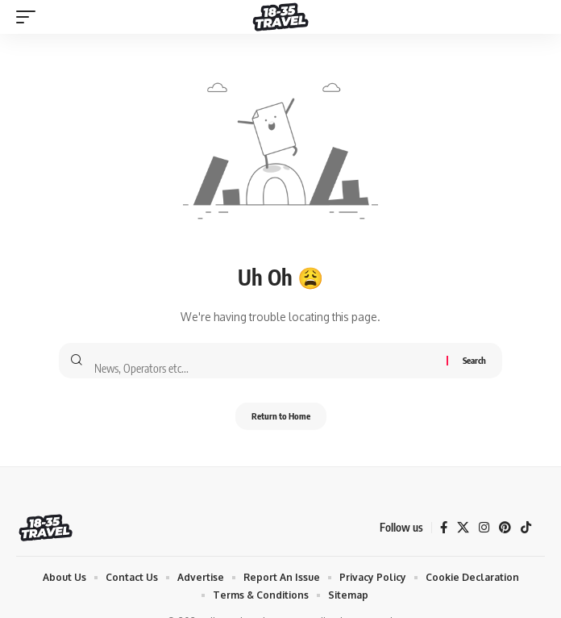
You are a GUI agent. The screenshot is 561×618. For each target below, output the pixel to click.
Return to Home (280, 416)
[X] (463, 527)
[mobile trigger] (30, 16)
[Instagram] (484, 527)
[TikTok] (526, 527)
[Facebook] (443, 527)
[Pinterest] (505, 527)
